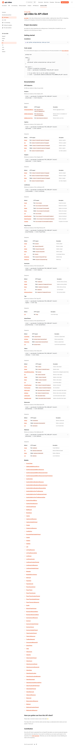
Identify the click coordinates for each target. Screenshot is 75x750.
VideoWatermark (30, 691)
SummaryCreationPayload (32, 624)
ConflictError (29, 531)
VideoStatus (29, 670)
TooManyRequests (30, 639)
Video (27, 648)
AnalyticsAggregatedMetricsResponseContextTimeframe (39, 475)
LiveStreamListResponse (32, 565)
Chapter (28, 525)
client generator (35, 735)
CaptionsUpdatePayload (31, 522)
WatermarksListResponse (32, 701)
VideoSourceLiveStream (31, 664)
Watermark (28, 698)
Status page (57, 2)
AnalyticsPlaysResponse (32, 503)
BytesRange (29, 512)
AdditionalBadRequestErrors (32, 466)
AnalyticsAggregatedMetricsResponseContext (37, 472)
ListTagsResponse (30, 549)
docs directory (65, 50)
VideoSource (29, 661)
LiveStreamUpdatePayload (32, 568)
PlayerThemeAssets (31, 593)
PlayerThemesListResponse (32, 602)
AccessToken (29, 463)
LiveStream (28, 556)
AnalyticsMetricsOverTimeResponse (34, 491)
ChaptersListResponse (31, 528)
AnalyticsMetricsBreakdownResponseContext (36, 485)
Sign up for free (65, 2)
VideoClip (28, 654)
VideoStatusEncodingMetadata (33, 676)
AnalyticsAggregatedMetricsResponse (35, 469)
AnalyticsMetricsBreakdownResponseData (36, 488)
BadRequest (29, 509)
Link (27, 546)
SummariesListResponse (32, 617)
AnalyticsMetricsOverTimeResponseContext (36, 494)
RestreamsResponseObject (32, 614)
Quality (27, 605)
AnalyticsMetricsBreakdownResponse (35, 482)
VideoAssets (29, 651)
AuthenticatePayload (31, 506)
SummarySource (30, 627)
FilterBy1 (28, 540)
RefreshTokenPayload (31, 608)
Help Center (46, 2)
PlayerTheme (29, 590)
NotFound (28, 577)
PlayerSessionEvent (30, 587)
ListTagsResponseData (31, 553)
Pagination (28, 580)
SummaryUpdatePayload (32, 630)
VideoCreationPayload (31, 658)
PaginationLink (29, 583)
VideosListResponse (31, 695)
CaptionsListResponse (31, 519)
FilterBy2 (28, 543)
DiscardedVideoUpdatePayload (33, 534)
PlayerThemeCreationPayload (33, 596)
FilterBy (28, 537)
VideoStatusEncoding (31, 673)
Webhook (28, 704)
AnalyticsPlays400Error (31, 500)
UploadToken (29, 645)
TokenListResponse (30, 636)
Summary (28, 620)
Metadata (28, 571)
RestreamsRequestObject (32, 611)
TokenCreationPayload (31, 633)
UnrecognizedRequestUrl (32, 642)
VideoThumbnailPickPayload (32, 685)
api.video (26, 18)
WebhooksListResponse (31, 710)
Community (40, 2)
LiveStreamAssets (30, 559)
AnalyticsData (29, 478)
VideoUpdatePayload (31, 688)
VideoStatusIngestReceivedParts (33, 682)
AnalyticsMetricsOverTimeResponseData (35, 497)
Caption (28, 516)
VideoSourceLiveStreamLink (32, 667)
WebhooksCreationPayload (32, 707)
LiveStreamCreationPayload (32, 562)
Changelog (52, 2)
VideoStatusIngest (30, 679)
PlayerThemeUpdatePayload (32, 599)
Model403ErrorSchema (31, 574)
